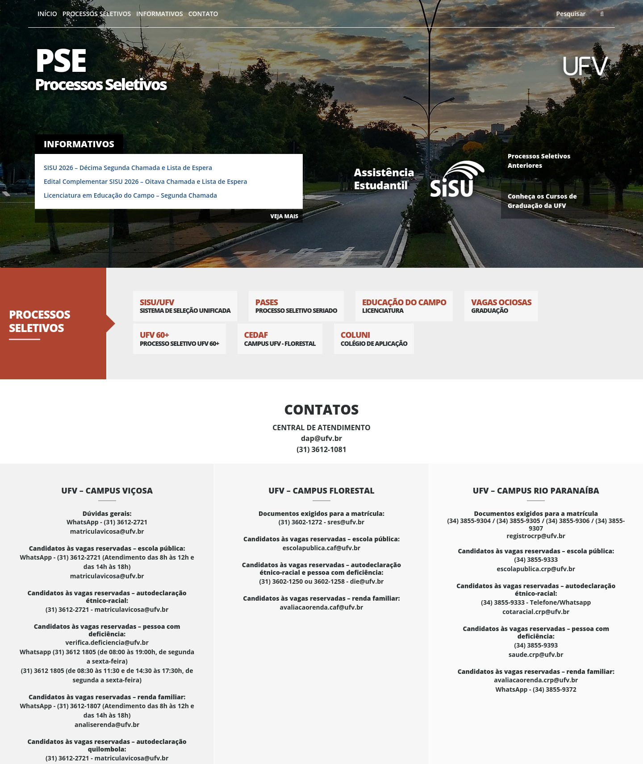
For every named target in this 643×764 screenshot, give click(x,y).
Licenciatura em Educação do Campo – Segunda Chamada (130, 195)
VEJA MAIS (284, 216)
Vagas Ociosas (501, 306)
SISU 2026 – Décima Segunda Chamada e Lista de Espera (128, 167)
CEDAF (280, 338)
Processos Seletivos (97, 13)
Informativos (159, 13)
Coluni (374, 338)
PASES (296, 306)
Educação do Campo (404, 306)
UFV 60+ (179, 338)
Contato (203, 13)
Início (47, 13)
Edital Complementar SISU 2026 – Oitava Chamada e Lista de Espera (145, 181)
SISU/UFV (185, 306)
